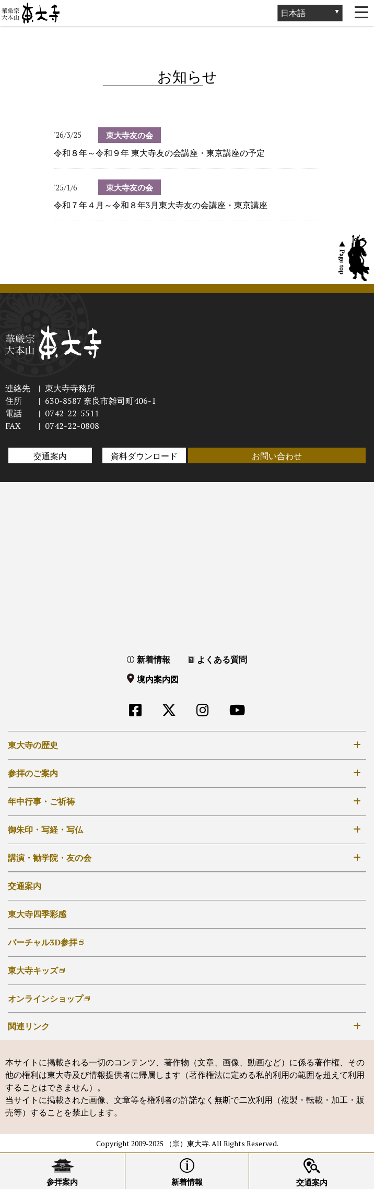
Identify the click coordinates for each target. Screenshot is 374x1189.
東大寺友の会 (129, 135)
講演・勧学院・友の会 (49, 857)
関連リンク (29, 1026)
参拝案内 (62, 1181)
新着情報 (153, 659)
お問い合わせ (277, 456)
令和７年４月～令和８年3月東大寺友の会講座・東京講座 (160, 205)
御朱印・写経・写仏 (45, 829)
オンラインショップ (45, 998)
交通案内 (50, 456)
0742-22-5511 (72, 413)
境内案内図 (158, 679)
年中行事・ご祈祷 (41, 801)
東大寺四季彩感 (37, 914)
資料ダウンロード (144, 456)
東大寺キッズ (33, 970)
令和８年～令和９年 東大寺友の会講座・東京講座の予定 (159, 153)
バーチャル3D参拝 (42, 942)
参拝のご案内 (33, 773)
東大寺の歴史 (33, 745)
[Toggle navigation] (361, 13)
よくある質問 (222, 659)
